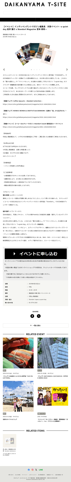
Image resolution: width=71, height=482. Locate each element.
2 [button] (34, 70)
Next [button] (67, 69)
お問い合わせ (10, 474)
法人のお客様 (17, 474)
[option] (35, 54)
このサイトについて (32, 474)
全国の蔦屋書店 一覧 (59, 474)
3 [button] (37, 70)
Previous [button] (3, 69)
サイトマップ (24, 474)
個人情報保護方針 (41, 474)
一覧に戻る (37, 325)
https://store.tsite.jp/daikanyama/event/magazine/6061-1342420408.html (29, 127)
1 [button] (31, 70)
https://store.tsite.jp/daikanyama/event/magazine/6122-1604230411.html (29, 104)
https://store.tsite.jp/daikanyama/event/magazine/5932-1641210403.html (29, 117)
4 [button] (40, 70)
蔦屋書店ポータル (50, 474)
